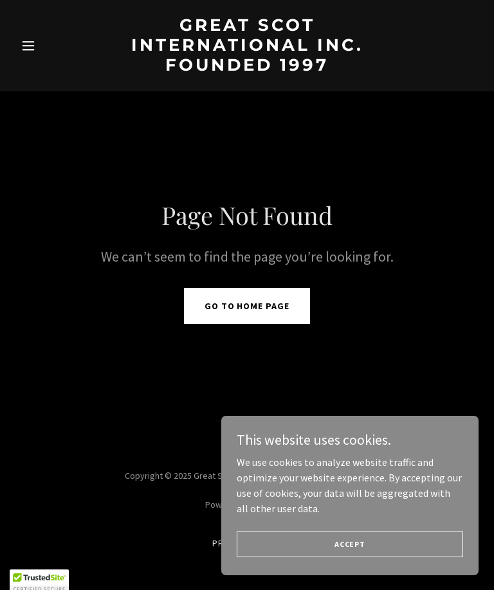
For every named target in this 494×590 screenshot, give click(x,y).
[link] (247, 66)
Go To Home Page (247, 306)
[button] (50, 45)
